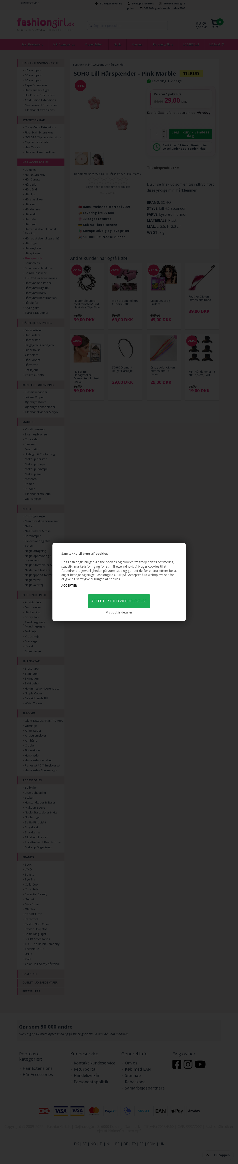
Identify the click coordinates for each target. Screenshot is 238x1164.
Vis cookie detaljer (119, 612)
